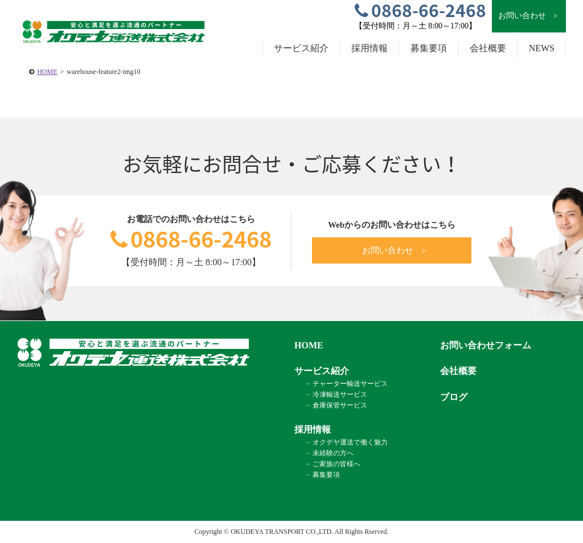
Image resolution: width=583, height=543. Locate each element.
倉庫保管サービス (340, 405)
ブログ (453, 397)
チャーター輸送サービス (350, 384)
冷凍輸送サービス (340, 394)
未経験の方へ (333, 453)
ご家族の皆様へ (336, 464)
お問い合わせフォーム (485, 345)
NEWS (542, 48)
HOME (47, 72)
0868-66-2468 (191, 238)
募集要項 (428, 48)
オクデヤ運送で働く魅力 (350, 442)
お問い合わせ (528, 16)
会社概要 (488, 48)
